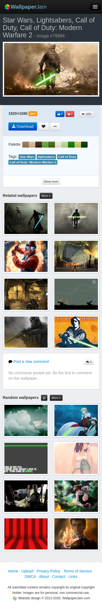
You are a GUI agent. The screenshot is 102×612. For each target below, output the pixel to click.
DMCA (30, 576)
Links (73, 576)
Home (13, 571)
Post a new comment (28, 361)
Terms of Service (77, 571)
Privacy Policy (48, 571)
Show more (51, 181)
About (44, 576)
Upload (27, 571)
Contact (58, 576)
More (46, 196)
